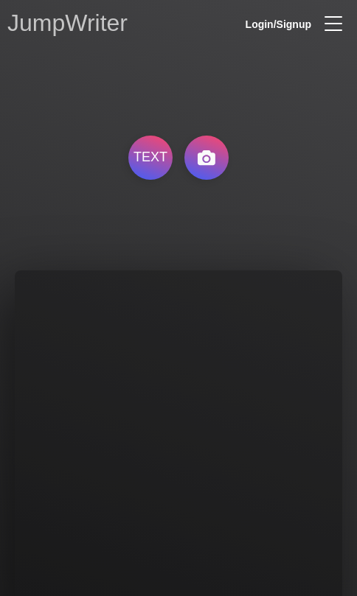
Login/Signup (278, 24)
